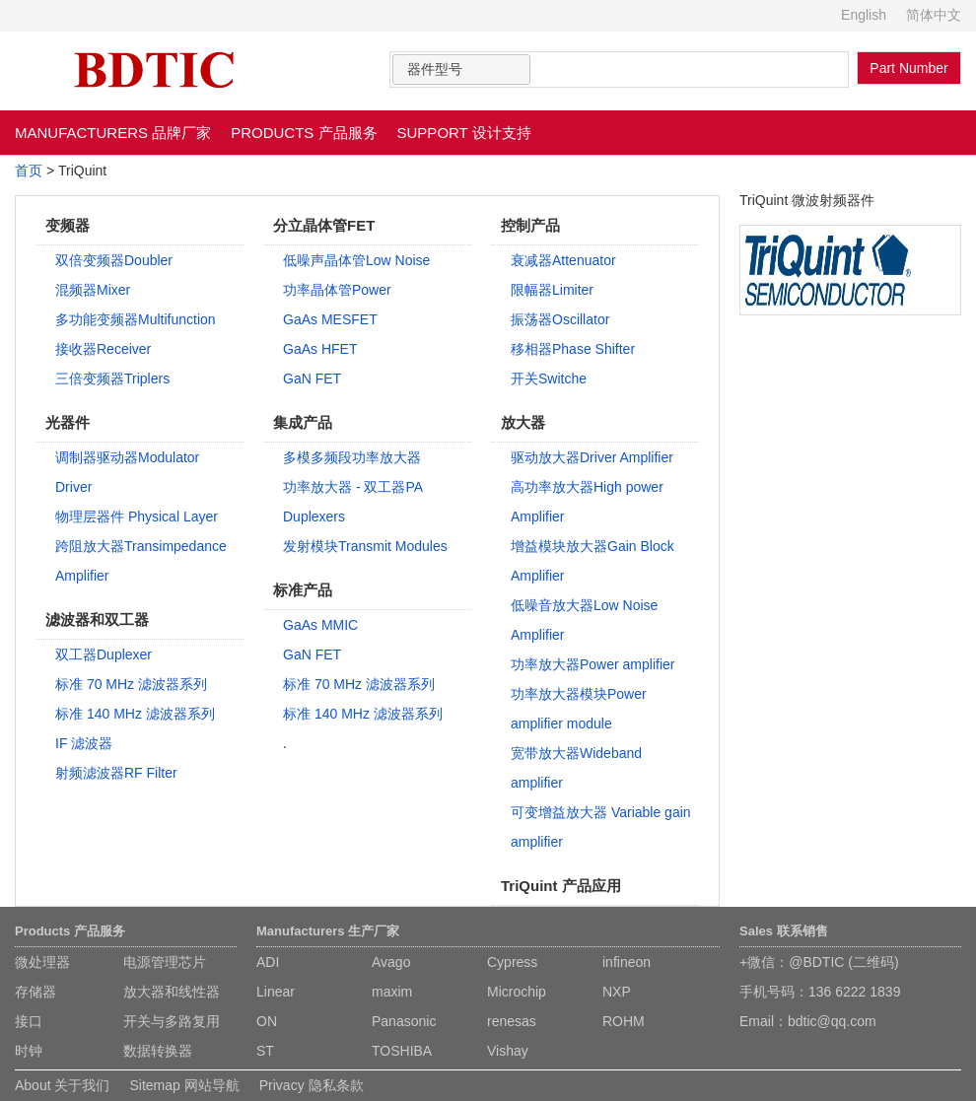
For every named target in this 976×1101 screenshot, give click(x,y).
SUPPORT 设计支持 (464, 132)
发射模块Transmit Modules (365, 546)
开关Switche (549, 378)
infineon (626, 962)
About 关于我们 (62, 1085)
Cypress (512, 962)
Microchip (516, 991)
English (863, 15)
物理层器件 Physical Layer (136, 516)
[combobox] (461, 69)
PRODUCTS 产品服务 (304, 132)
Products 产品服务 (70, 931)
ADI (267, 962)
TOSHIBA (402, 1051)
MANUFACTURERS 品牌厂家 (113, 132)
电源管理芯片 (164, 962)
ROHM (623, 1021)
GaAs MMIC (320, 625)
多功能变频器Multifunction (135, 319)
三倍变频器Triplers (112, 378)
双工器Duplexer (103, 654)
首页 (28, 170)
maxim (392, 991)
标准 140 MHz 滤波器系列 (135, 714)
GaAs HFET (320, 349)
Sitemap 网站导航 (184, 1085)
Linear (275, 991)
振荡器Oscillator (560, 319)
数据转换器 (157, 1051)
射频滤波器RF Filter (116, 773)
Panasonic (404, 1021)
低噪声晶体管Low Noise (356, 260)
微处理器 (42, 962)
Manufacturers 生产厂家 (327, 931)
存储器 (35, 991)
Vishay (507, 1051)
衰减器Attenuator (563, 260)
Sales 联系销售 (783, 931)
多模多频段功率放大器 (352, 457)
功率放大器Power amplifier (592, 664)
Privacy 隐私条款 (311, 1085)
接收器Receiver (103, 349)
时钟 (28, 1051)
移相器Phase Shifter (573, 349)
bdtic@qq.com (832, 1021)
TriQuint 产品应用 (561, 885)
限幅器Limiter (552, 290)
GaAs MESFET (330, 319)
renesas (511, 1021)
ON (266, 1021)
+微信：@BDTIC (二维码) (819, 962)
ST (265, 1051)
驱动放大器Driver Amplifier (592, 457)
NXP (616, 991)
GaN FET (312, 378)
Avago (391, 962)
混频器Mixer (92, 290)
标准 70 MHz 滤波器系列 (131, 684)
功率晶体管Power (337, 290)
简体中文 (933, 15)
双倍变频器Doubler (114, 260)
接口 (28, 1021)
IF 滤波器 (83, 743)
